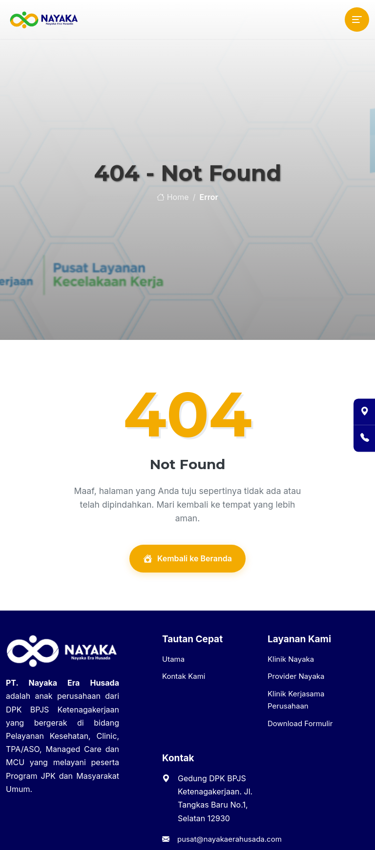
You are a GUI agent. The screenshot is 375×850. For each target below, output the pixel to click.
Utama (173, 659)
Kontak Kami (183, 676)
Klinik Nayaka (291, 659)
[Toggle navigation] (357, 19)
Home (172, 197)
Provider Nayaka (296, 676)
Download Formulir (300, 723)
